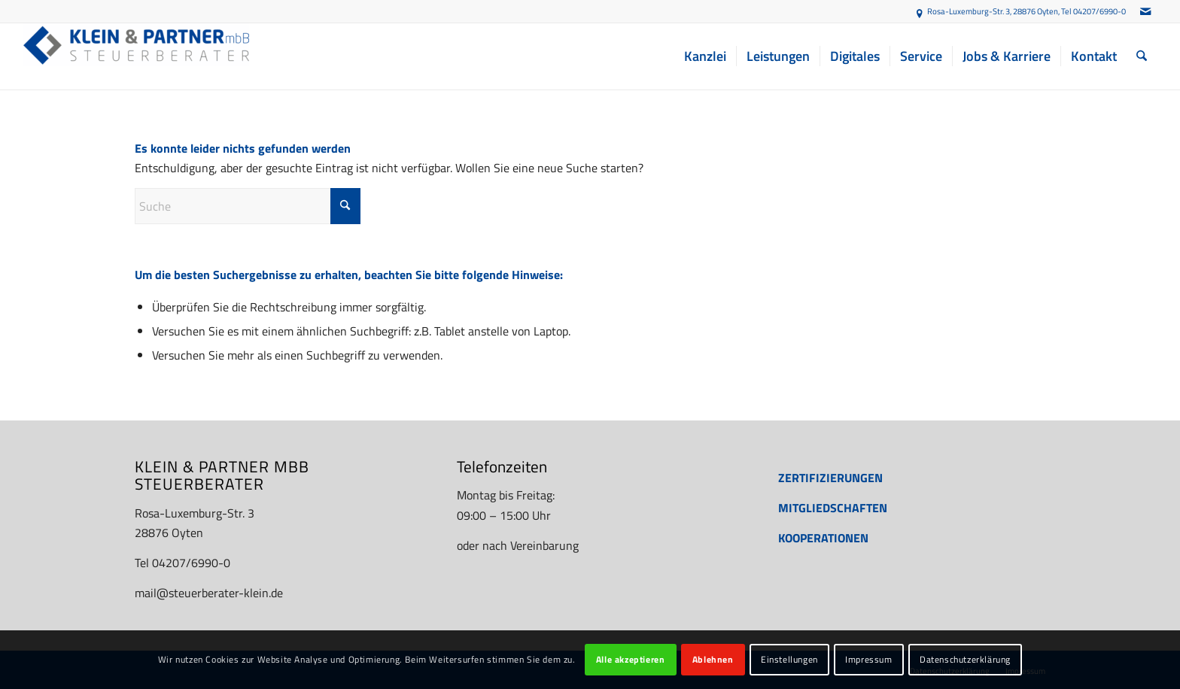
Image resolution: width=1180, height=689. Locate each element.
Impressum (868, 659)
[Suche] (1142, 56)
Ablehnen (713, 659)
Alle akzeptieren (630, 659)
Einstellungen (789, 659)
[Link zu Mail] (1145, 11)
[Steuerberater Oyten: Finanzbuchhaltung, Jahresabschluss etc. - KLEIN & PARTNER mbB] (136, 56)
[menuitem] (705, 56)
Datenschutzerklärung (965, 659)
